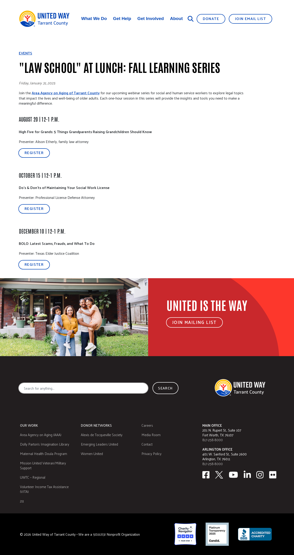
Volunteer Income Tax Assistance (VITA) (44, 489)
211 (22, 501)
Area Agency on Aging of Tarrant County (66, 92)
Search (165, 388)
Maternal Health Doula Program (43, 453)
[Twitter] (219, 475)
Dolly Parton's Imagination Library (44, 444)
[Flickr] (273, 475)
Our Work (29, 425)
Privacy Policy (151, 453)
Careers (147, 425)
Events (25, 53)
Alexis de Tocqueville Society (101, 435)
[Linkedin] (247, 475)
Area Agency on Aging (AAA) (40, 435)
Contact (147, 444)
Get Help (122, 18)
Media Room (151, 435)
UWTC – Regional (32, 477)
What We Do (94, 18)
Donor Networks (96, 425)
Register (34, 152)
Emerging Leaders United (99, 444)
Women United (92, 453)
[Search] (191, 19)
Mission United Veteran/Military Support (43, 465)
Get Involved (150, 18)
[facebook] (205, 475)
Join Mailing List (194, 322)
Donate (211, 18)
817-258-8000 (212, 440)
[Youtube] (233, 475)
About (176, 18)
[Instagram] (260, 475)
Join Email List (250, 18)
